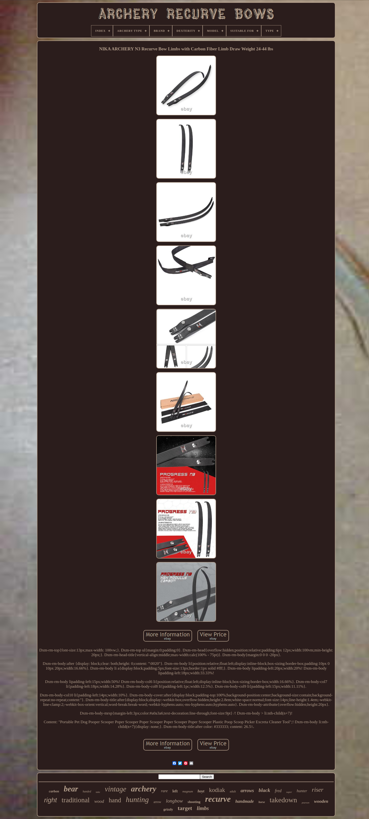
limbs (203, 808)
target (185, 808)
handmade (244, 801)
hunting (137, 799)
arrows (247, 790)
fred (278, 790)
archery (143, 788)
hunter (302, 791)
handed (87, 791)
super (289, 792)
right (50, 800)
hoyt (201, 791)
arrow (157, 802)
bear (71, 789)
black (264, 790)
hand (115, 800)
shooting (194, 802)
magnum (187, 791)
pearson (305, 802)
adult (233, 791)
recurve (218, 799)
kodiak (217, 790)
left (175, 791)
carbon (54, 791)
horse (261, 802)
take (98, 792)
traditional (76, 800)
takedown (283, 800)
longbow (174, 801)
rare (164, 791)
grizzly (168, 809)
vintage (115, 789)
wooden (321, 801)
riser (317, 789)
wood (99, 801)
